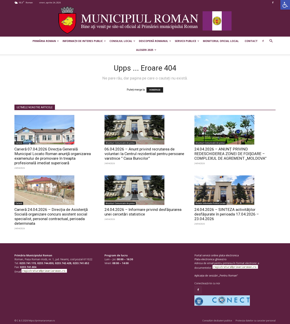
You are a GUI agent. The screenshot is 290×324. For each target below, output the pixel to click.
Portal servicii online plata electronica (216, 255)
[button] (285, 5)
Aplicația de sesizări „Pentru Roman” (216, 275)
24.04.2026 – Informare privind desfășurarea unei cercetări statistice (142, 211)
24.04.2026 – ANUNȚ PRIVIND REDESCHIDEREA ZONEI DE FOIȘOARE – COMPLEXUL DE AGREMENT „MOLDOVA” (230, 154)
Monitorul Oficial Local (221, 41)
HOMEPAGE (154, 90)
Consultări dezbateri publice (217, 320)
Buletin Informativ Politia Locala (210, 203)
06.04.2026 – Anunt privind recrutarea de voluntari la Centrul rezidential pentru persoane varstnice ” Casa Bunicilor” (144, 154)
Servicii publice (187, 41)
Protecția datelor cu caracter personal (256, 320)
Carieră (19, 143)
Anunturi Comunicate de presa (120, 143)
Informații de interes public (84, 41)
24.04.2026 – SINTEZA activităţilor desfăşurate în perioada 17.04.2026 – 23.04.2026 (226, 214)
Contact (251, 41)
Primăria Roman (46, 41)
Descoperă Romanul (155, 41)
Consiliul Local (122, 41)
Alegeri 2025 (146, 50)
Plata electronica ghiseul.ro (210, 259)
